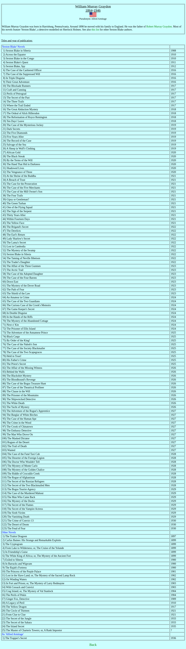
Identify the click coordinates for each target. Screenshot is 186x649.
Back (92, 645)
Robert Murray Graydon (159, 26)
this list (95, 29)
